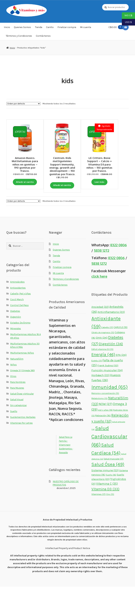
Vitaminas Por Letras (21, 431)
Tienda (38, 28)
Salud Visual (16, 407)
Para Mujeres (17, 396)
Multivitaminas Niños (22, 361)
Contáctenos (43, 37)
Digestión (15, 325)
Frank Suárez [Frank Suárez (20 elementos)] (107, 373)
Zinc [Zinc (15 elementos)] (110, 502)
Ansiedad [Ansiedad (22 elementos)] (100, 315)
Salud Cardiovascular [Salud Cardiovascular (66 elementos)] (109, 444)
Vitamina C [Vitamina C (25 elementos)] (107, 492)
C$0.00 (116, 29)
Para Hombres (17, 390)
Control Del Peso (19, 313)
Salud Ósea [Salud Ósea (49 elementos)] (107, 472)
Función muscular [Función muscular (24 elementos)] (107, 378)
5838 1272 (101, 259)
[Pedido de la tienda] (23, 105)
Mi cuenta (85, 28)
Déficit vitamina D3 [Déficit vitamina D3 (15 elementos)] (102, 357)
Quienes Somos (22, 28)
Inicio (7, 28)
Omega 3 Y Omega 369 (22, 378)
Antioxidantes (18, 295)
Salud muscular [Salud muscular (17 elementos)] (113, 467)
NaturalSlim (16, 366)
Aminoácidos (17, 290)
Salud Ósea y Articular (22, 401)
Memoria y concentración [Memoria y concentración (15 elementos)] (105, 401)
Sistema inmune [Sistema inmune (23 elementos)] (105, 478)
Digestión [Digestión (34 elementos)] (111, 352)
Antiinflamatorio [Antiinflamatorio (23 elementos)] (111, 320)
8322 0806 (118, 253)
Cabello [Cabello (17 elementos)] (107, 335)
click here (99, 284)
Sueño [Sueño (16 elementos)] (111, 483)
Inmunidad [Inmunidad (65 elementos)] (109, 395)
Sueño (13, 419)
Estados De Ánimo (20, 330)
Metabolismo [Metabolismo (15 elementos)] (99, 407)
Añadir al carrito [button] (25, 179)
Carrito (50, 28)
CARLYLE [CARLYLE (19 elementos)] (120, 335)
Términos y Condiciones (19, 37)
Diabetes (15, 319)
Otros (13, 384)
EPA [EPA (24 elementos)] (121, 363)
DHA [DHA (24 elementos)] (102, 346)
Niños (13, 372)
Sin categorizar (18, 413)
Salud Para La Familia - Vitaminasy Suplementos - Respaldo (66, 453)
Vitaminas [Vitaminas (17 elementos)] (98, 502)
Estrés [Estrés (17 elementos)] (96, 369)
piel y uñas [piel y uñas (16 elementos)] (105, 418)
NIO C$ (127, 15)
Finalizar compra (66, 28)
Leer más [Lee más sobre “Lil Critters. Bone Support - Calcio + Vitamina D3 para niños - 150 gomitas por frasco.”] (110, 182)
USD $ (127, 22)
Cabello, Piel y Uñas (20, 301)
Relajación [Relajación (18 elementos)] (103, 424)
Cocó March (17, 307)
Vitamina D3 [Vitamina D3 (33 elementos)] (105, 497)
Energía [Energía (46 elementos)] (103, 362)
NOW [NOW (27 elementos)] (105, 412)
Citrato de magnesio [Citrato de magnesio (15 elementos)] (102, 341)
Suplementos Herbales (23, 425)
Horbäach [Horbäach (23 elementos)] (100, 383)
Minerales (15, 336)
